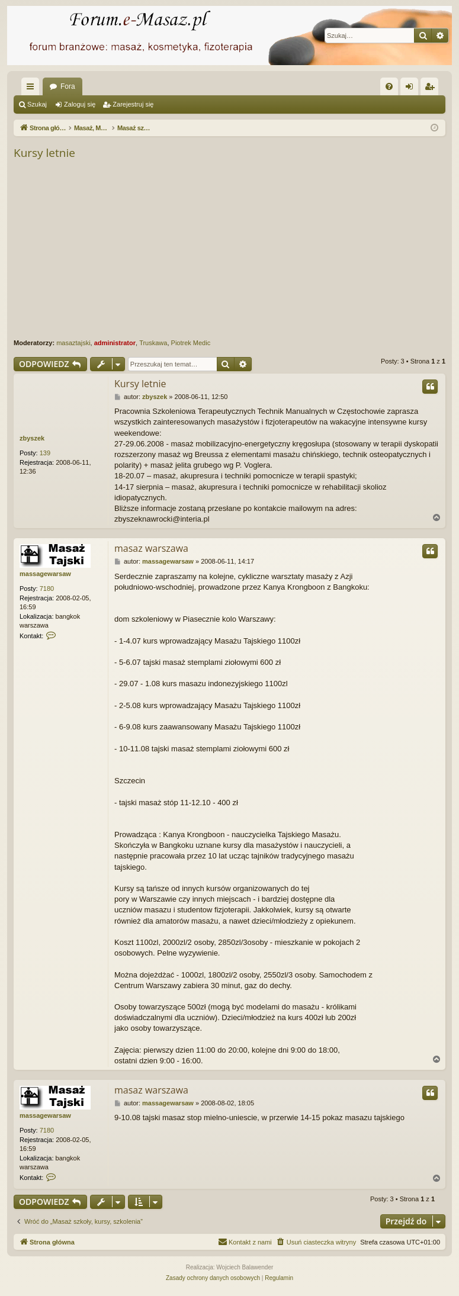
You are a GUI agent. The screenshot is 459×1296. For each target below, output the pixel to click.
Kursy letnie (44, 152)
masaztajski (73, 342)
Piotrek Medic (191, 342)
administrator (115, 342)
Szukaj (37, 104)
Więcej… (32, 88)
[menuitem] (389, 86)
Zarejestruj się (133, 104)
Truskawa (153, 342)
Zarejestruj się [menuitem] (431, 88)
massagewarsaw (45, 573)
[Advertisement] (236, 250)
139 (45, 452)
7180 (47, 588)
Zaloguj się (79, 104)
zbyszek (32, 438)
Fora (67, 86)
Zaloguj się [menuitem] (412, 88)
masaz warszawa (151, 548)
